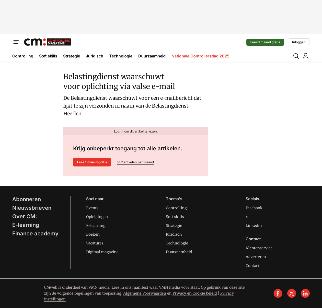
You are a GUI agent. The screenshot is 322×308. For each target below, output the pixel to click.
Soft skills (48, 56)
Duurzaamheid (152, 56)
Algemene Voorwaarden (144, 293)
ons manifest (136, 287)
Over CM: (24, 216)
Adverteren (256, 256)
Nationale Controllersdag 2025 (201, 56)
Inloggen (299, 42)
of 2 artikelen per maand (135, 162)
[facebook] (278, 293)
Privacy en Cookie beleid (194, 293)
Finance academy (35, 233)
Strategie (71, 56)
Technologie (120, 56)
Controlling (22, 56)
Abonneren (26, 199)
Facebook (254, 208)
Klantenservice (259, 248)
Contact (253, 265)
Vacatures (94, 243)
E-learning (25, 225)
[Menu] (16, 42)
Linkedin (254, 225)
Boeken (93, 234)
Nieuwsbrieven (31, 208)
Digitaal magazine (102, 252)
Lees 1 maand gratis (265, 42)
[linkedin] (305, 293)
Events (92, 208)
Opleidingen (97, 216)
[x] (291, 293)
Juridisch (94, 56)
